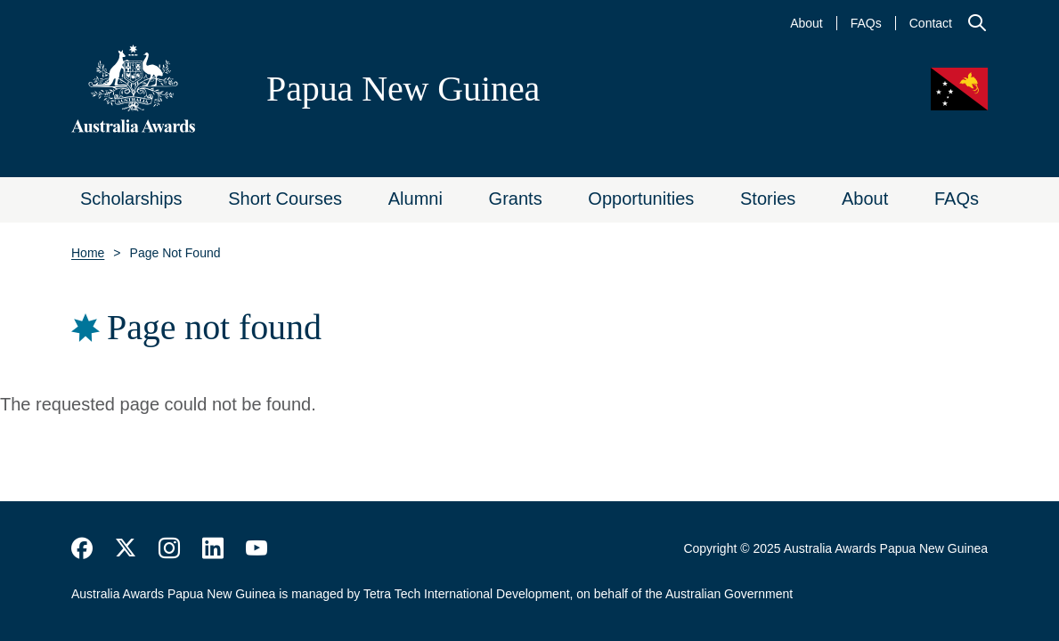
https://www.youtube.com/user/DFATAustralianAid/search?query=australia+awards (256, 548)
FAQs (866, 23)
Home (87, 253)
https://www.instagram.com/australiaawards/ (169, 548)
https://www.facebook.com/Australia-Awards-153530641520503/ (82, 548)
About (806, 23)
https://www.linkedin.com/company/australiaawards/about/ (213, 548)
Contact (930, 23)
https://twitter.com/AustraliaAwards (125, 548)
